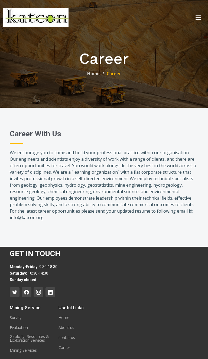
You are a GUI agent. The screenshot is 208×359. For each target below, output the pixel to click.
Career (64, 348)
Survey (15, 318)
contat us (66, 338)
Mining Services (23, 350)
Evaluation (19, 328)
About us (66, 328)
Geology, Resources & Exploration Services (29, 338)
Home (93, 74)
